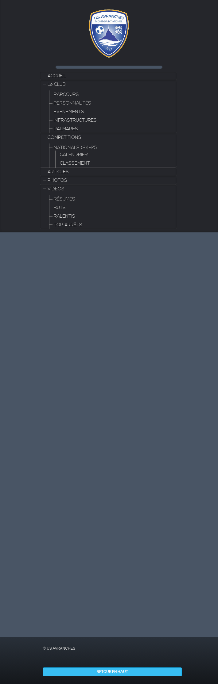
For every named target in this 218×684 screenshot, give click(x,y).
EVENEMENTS (69, 112)
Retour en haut (112, 672)
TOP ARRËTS (68, 225)
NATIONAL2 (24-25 (75, 148)
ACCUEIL (57, 76)
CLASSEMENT (75, 163)
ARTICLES (58, 172)
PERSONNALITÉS (72, 103)
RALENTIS (64, 216)
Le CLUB (57, 84)
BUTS (60, 208)
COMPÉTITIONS (64, 137)
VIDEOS (56, 189)
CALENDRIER (74, 155)
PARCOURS (66, 94)
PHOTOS (57, 180)
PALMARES (66, 129)
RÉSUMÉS (64, 199)
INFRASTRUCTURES (75, 120)
